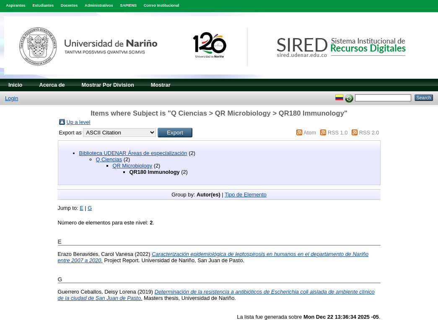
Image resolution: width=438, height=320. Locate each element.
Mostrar (161, 85)
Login (11, 98)
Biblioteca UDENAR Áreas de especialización (133, 153)
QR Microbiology (133, 166)
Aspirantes (15, 5)
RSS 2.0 (369, 132)
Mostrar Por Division (108, 85)
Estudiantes (43, 5)
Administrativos (99, 5)
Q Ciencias (109, 159)
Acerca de (52, 85)
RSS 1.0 (338, 132)
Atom (309, 132)
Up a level (79, 122)
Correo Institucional (161, 5)
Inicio (15, 85)
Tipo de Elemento (246, 194)
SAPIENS (128, 5)
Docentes (69, 5)
